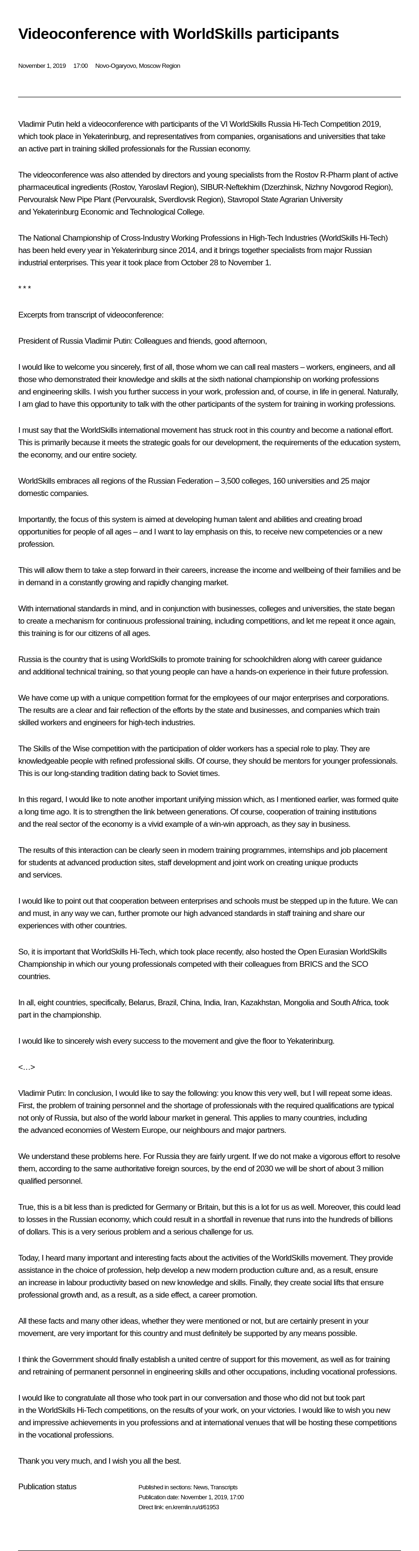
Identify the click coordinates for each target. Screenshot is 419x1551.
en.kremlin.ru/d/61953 (192, 1507)
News (200, 1487)
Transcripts (223, 1487)
